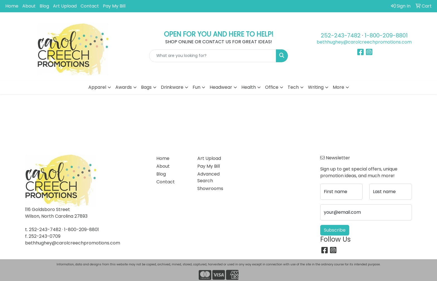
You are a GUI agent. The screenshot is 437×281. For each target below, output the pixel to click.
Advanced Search (208, 177)
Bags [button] (146, 87)
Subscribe (335, 230)
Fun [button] (196, 87)
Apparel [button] (97, 87)
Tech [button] (293, 87)
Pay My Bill (114, 6)
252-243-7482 (341, 35)
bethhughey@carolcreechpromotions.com (364, 42)
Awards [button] (123, 87)
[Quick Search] (212, 55)
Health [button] (248, 87)
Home (11, 6)
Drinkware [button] (172, 87)
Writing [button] (316, 87)
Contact (90, 6)
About (29, 6)
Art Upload (65, 6)
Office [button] (271, 87)
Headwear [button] (221, 87)
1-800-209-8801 (386, 35)
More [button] (338, 87)
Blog (44, 6)
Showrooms (210, 188)
